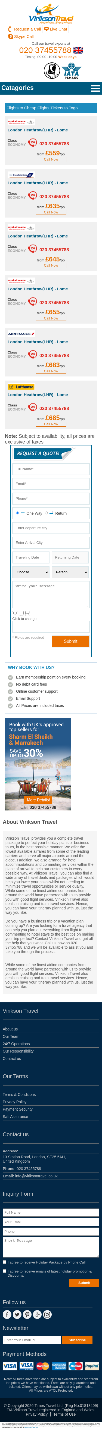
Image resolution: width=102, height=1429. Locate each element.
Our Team (11, 1036)
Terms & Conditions (19, 1094)
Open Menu (95, 88)
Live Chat (58, 29)
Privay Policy (37, 1414)
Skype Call (24, 36)
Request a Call (27, 29)
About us (10, 1029)
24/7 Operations (16, 1044)
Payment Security (18, 1109)
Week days (67, 57)
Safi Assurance (15, 1116)
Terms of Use (64, 1414)
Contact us (12, 1058)
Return (58, 513)
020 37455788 (45, 50)
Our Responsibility (18, 1051)
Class (12, 140)
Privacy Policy (14, 1102)
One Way (31, 513)
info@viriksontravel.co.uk (30, 1176)
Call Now (51, 159)
